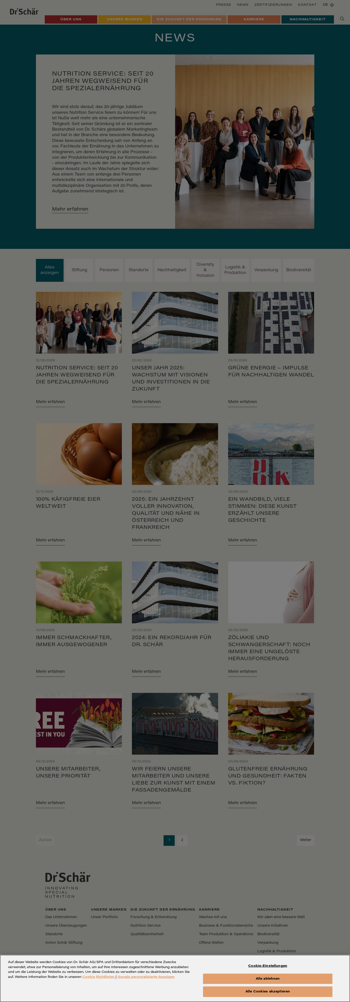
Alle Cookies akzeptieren (267, 995)
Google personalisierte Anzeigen (146, 980)
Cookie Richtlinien (99, 980)
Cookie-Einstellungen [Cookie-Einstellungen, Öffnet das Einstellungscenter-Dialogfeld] (267, 970)
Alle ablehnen (268, 982)
